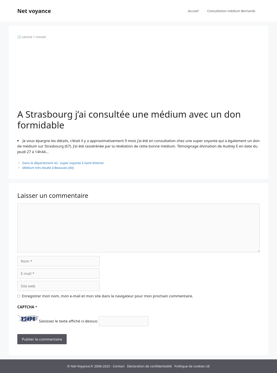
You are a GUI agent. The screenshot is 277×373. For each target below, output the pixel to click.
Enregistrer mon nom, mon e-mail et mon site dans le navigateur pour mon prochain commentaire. (107, 295)
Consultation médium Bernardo (231, 11)
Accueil (193, 11)
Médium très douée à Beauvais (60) (48, 168)
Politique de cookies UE (192, 366)
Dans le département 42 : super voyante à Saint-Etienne (63, 163)
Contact (118, 366)
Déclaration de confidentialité (149, 366)
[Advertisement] (138, 74)
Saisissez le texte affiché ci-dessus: (68, 321)
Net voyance (34, 10)
